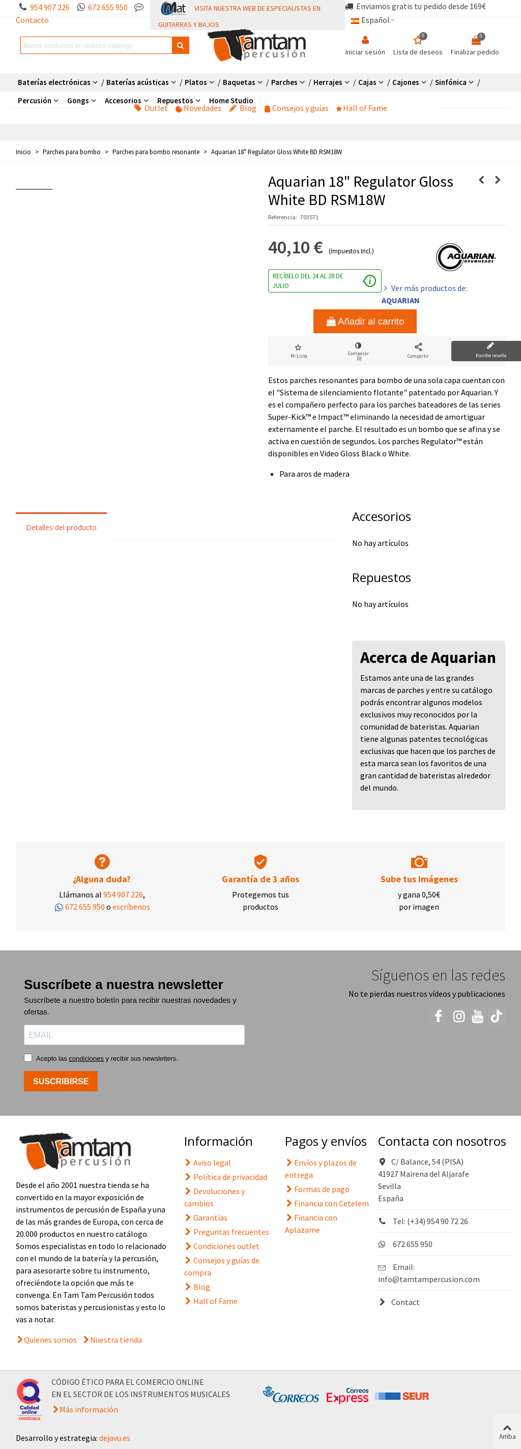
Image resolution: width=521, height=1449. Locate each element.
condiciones (86, 1058)
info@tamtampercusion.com (429, 1279)
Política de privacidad (225, 1177)
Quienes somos (50, 1340)
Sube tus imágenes (419, 879)
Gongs (78, 100)
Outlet (151, 108)
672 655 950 (108, 7)
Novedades (198, 108)
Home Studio (231, 100)
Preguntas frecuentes (226, 1232)
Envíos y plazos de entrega (321, 1168)
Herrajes (327, 82)
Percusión (34, 100)
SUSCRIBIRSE (61, 1081)
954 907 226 (50, 7)
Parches (284, 82)
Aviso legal (207, 1162)
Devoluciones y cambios (214, 1196)
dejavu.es (114, 1438)
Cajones (405, 82)
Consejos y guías (296, 108)
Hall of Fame (361, 108)
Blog (242, 108)
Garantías (205, 1217)
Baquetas (239, 82)
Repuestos (175, 100)
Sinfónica (451, 82)
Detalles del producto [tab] (61, 527)
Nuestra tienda (116, 1340)
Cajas (367, 82)
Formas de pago (317, 1189)
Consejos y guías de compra (221, 1266)
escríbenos (131, 907)
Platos (196, 82)
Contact (399, 1302)
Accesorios (123, 100)
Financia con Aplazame (311, 1223)
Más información (89, 1409)
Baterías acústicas (137, 82)
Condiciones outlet (221, 1246)
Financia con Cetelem (327, 1203)
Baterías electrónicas (54, 82)
